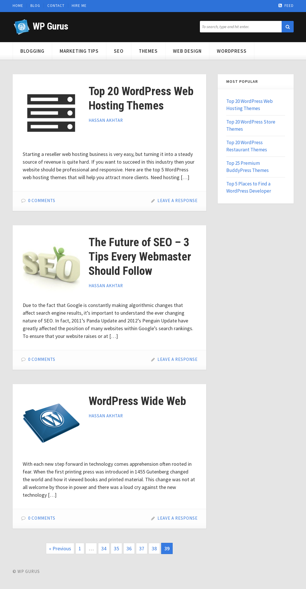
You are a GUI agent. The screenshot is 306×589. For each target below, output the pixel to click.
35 (116, 548)
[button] (288, 26)
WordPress (232, 51)
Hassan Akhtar (106, 120)
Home (18, 5)
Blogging (32, 51)
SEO (119, 51)
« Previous (60, 548)
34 (103, 548)
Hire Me (79, 5)
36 (129, 548)
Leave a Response (177, 200)
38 (154, 548)
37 (141, 548)
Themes (148, 51)
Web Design (187, 51)
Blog (35, 5)
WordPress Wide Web (137, 401)
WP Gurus (50, 26)
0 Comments (41, 200)
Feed (286, 5)
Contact (56, 5)
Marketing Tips (79, 51)
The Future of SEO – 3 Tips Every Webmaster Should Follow (140, 257)
